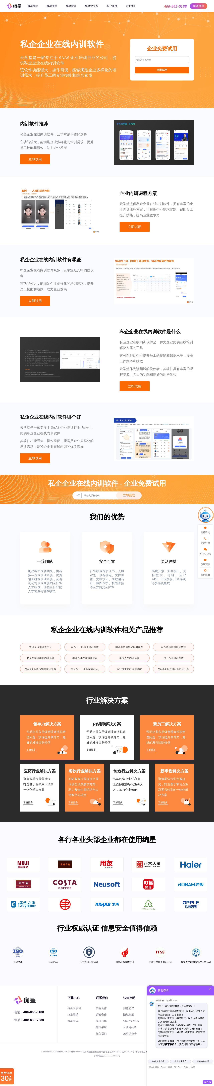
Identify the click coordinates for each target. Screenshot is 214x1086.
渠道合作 (101, 1021)
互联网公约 (130, 1027)
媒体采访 (101, 1027)
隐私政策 (128, 1014)
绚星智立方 (91, 6)
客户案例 (111, 6)
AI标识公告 (130, 1033)
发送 (206, 1082)
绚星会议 (73, 1021)
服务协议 (128, 1008)
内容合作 (101, 1008)
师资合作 (101, 1014)
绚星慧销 (71, 6)
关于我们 (131, 6)
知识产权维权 (131, 1021)
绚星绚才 (33, 6)
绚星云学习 (74, 1008)
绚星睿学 (52, 6)
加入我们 (101, 1033)
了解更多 (31, 749)
